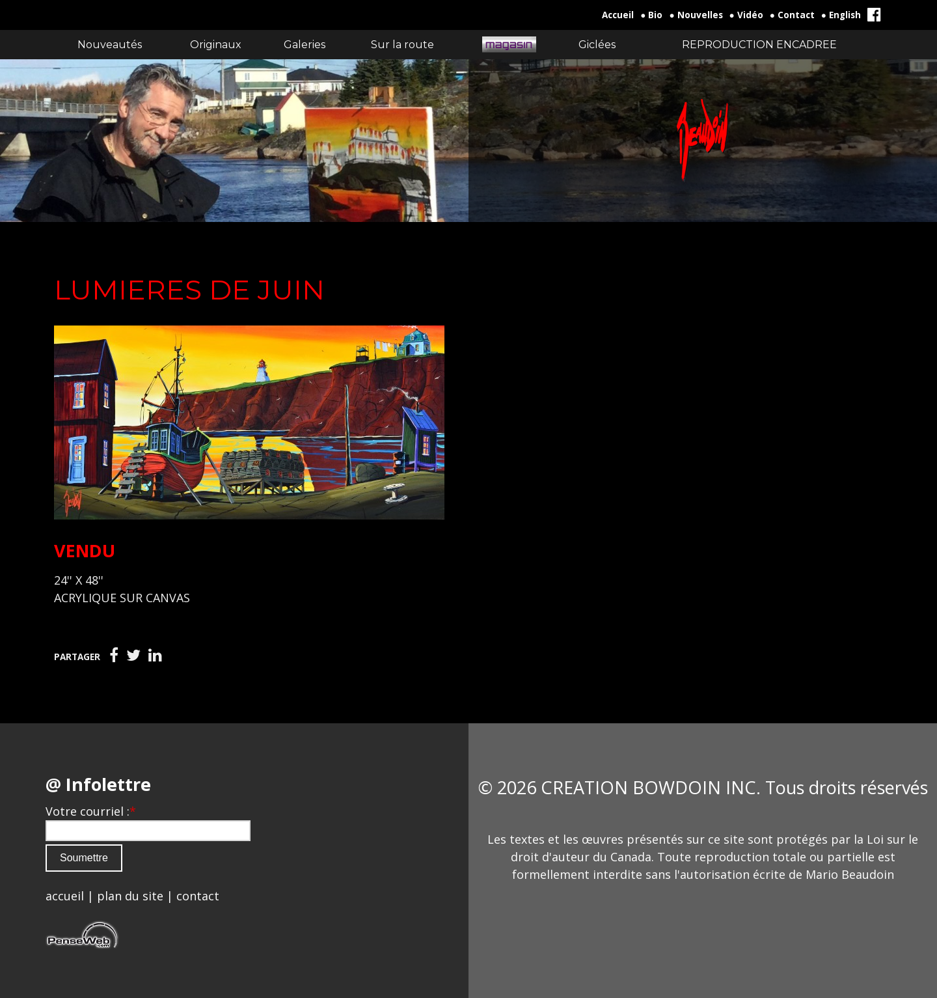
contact (197, 896)
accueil (65, 896)
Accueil (618, 15)
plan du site (130, 896)
